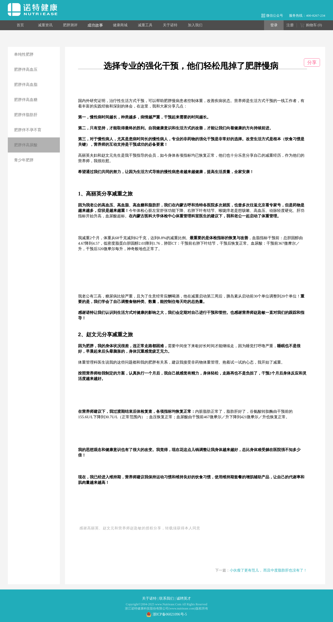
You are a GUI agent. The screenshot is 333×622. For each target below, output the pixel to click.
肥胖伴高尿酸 (25, 145)
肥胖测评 (70, 25)
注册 (290, 25)
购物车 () (311, 25)
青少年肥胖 (24, 160)
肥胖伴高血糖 (25, 100)
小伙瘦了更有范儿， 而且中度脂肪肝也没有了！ (268, 570)
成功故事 (95, 25)
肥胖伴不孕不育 (27, 130)
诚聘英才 (183, 598)
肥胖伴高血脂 (25, 84)
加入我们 (195, 25)
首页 (20, 25)
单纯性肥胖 (24, 54)
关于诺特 (170, 25)
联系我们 (166, 598)
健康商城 (120, 25)
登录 (274, 25)
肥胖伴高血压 (25, 69)
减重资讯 (45, 25)
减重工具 (145, 25)
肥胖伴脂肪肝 (25, 115)
